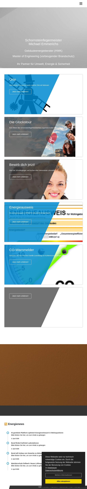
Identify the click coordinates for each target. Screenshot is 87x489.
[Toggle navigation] (81, 3)
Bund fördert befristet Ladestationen (25, 443)
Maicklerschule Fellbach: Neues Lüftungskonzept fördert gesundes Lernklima (40, 463)
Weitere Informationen (63, 475)
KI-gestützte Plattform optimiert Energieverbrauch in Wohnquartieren (37, 433)
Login (40, 487)
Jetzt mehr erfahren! (20, 92)
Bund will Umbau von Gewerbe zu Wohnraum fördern (31, 453)
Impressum (52, 468)
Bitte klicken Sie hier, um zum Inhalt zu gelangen (28, 435)
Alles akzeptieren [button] (63, 481)
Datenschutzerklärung (54, 470)
